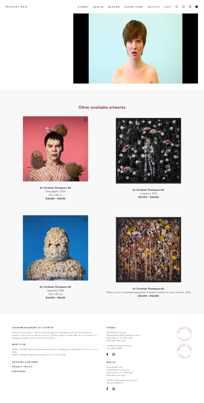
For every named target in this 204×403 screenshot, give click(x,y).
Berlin (98, 7)
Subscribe (19, 371)
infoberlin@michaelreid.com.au (122, 380)
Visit (168, 7)
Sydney (83, 7)
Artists (154, 7)
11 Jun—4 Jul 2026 (39, 355)
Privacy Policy (22, 367)
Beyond (114, 7)
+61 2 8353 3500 (114, 348)
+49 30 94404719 (115, 383)
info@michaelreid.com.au (119, 345)
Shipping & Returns (25, 362)
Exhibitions (133, 7)
